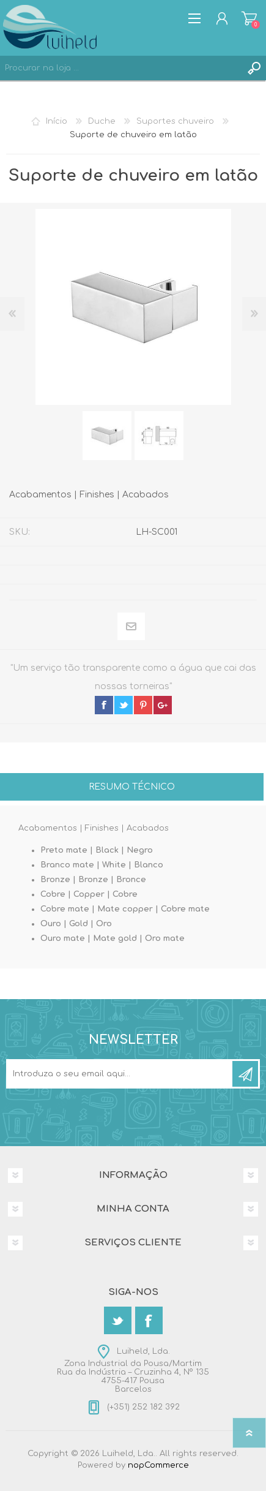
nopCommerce (158, 1465)
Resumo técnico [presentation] (132, 786)
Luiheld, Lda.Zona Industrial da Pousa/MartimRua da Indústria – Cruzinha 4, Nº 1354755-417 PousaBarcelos (133, 1370)
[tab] (132, 788)
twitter (123, 705)
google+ (162, 705)
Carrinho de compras (249, 18)
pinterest (143, 705)
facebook (104, 705)
